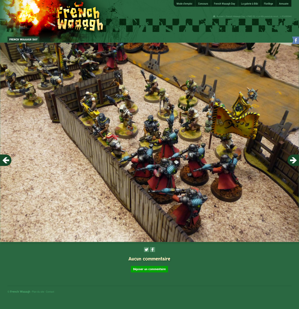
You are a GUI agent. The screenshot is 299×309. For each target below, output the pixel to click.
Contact (50, 291)
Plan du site (38, 291)
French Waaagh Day (235, 16)
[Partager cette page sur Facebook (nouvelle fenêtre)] (152, 249)
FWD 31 (251, 16)
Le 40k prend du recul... (269, 16)
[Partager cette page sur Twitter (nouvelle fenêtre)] (146, 249)
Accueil (220, 16)
